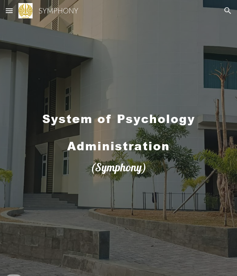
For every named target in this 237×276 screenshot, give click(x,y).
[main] (118, 138)
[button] (9, 10)
